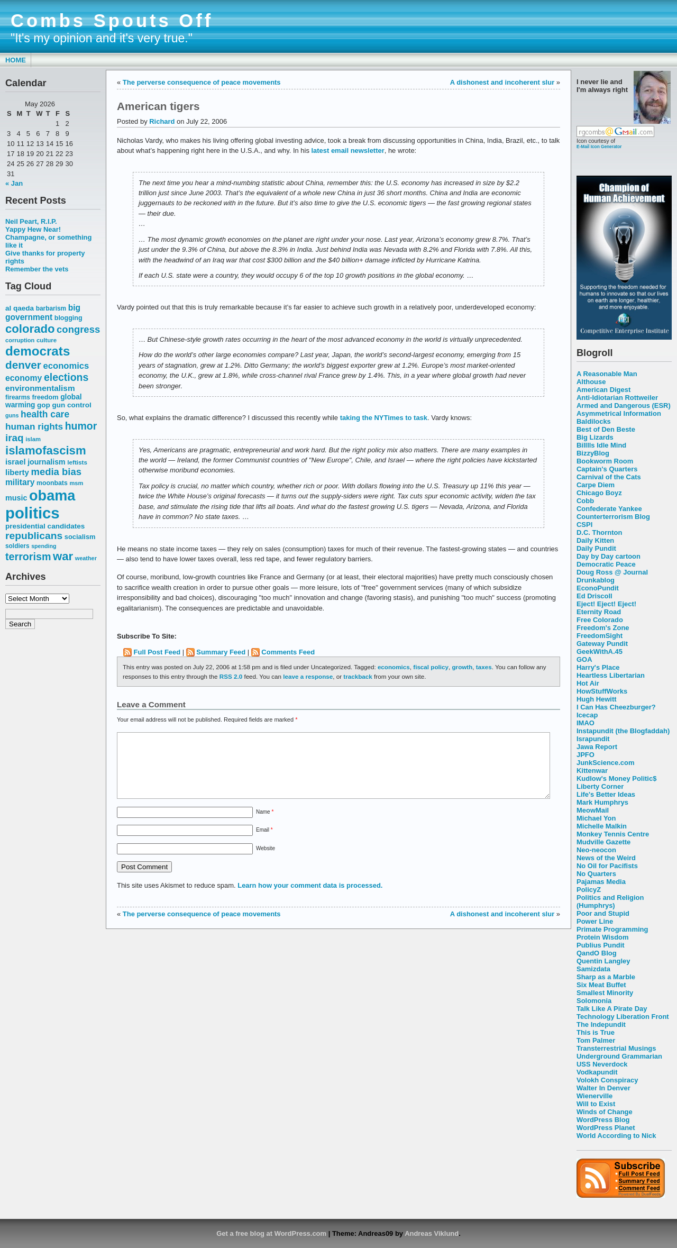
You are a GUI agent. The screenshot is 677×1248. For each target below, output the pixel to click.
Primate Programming (612, 929)
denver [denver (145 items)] (23, 365)
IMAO (585, 723)
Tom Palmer (596, 1040)
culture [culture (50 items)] (46, 340)
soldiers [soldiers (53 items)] (17, 546)
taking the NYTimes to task (383, 418)
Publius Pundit (601, 945)
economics (394, 666)
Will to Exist (596, 1104)
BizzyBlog (593, 453)
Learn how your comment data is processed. (309, 898)
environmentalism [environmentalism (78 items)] (40, 388)
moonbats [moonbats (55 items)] (52, 483)
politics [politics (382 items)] (32, 513)
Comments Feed (288, 652)
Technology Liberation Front (623, 1017)
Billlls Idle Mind (601, 445)
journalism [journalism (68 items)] (47, 462)
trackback (357, 676)
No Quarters (596, 874)
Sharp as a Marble (606, 977)
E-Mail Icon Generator (599, 146)
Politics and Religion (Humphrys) (610, 901)
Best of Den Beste (606, 429)
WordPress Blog (603, 1120)
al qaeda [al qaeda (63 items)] (19, 308)
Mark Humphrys (602, 802)
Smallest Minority (605, 993)
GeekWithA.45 (600, 651)
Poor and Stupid (603, 913)
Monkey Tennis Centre (613, 834)
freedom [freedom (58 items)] (45, 397)
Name (264, 824)
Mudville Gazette (603, 842)
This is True (596, 1032)
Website (265, 861)
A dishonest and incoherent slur (502, 82)
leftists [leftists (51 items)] (77, 462)
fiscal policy (431, 666)
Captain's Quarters (607, 469)
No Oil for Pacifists (607, 866)
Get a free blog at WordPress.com (271, 1233)
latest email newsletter (347, 150)
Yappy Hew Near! (33, 229)
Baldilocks (594, 421)
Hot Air (588, 683)
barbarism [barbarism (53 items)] (51, 308)
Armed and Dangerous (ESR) (624, 405)
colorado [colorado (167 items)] (30, 328)
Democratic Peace (606, 564)
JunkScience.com (605, 763)
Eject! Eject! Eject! (606, 604)
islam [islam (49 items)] (33, 439)
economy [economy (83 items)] (23, 378)
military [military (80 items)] (19, 482)
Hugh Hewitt (597, 699)
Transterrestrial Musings (616, 1048)
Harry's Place (598, 667)
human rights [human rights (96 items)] (34, 426)
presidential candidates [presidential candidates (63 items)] (45, 526)
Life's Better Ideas (606, 794)
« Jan (14, 183)
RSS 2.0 (230, 676)
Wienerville (594, 1096)
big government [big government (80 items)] (42, 312)
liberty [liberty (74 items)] (17, 472)
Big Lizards (595, 437)
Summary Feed (220, 652)
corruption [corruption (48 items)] (19, 340)
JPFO (585, 755)
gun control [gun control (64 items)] (71, 405)
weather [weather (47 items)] (86, 558)
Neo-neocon (596, 850)
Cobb (585, 501)
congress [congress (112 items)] (78, 329)
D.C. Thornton (599, 532)
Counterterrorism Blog (613, 517)
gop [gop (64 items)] (43, 405)
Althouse (591, 382)
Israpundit (593, 739)
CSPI (584, 525)
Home (15, 60)
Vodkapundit (597, 1072)
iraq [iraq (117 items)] (14, 437)
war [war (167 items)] (63, 556)
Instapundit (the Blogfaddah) (623, 731)
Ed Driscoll (594, 596)
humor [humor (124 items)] (81, 426)
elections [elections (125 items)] (66, 377)
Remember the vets (37, 269)
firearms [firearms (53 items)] (17, 397)
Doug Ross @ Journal (612, 572)
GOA (584, 659)
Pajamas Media (601, 882)
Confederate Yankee (609, 509)
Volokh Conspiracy (607, 1080)
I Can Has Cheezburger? (616, 707)
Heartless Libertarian (611, 675)
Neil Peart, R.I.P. (31, 221)
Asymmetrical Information (619, 413)
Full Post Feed (157, 652)
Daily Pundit (596, 548)
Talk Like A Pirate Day (612, 1009)
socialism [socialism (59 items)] (80, 537)
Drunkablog (596, 580)
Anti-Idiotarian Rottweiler (617, 398)
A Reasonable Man (607, 374)
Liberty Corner (600, 786)
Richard (162, 121)
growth (462, 666)
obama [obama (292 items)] (52, 495)
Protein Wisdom (602, 937)
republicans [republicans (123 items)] (33, 535)
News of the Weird (606, 858)
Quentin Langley (603, 961)
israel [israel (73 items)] (15, 462)
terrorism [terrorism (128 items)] (28, 556)
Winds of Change (605, 1112)
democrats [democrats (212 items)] (37, 351)
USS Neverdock (602, 1064)
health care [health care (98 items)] (45, 414)
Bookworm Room (605, 461)
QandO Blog (597, 953)
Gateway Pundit (602, 644)
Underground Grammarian (619, 1056)
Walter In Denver (603, 1088)
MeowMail (593, 810)
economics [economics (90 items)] (66, 366)
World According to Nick (616, 1136)
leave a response (308, 676)
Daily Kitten (595, 540)
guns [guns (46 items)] (12, 415)
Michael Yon (596, 818)
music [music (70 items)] (16, 498)
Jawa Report (597, 747)
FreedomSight (600, 636)
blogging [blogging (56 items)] (68, 318)
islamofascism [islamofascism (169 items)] (45, 450)
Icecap (587, 715)
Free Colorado (600, 620)
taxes (484, 666)
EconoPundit (598, 588)
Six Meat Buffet (601, 985)
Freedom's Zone (603, 628)
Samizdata (593, 969)
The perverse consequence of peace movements (202, 82)
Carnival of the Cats (609, 477)
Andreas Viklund (432, 1233)
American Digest (603, 390)
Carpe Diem (596, 485)
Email (264, 842)
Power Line (595, 921)
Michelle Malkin (602, 826)
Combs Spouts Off (112, 21)
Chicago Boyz (599, 493)
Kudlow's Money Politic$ (616, 778)
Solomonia (594, 1001)
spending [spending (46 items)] (43, 546)
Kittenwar (592, 771)
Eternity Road (599, 612)
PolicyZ (589, 890)
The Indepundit (601, 1024)
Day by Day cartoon (609, 556)
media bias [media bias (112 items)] (56, 471)
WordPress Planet (606, 1128)
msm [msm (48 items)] (76, 483)
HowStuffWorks (602, 691)
